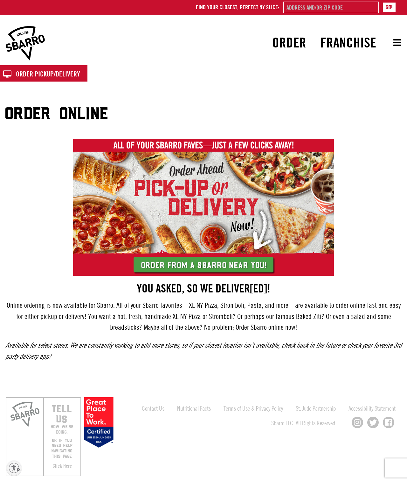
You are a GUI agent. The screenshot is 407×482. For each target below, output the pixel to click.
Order (289, 42)
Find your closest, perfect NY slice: (237, 7)
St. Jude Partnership (316, 408)
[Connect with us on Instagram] (357, 422)
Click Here (62, 466)
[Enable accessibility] (14, 468)
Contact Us (153, 408)
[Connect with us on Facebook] (388, 422)
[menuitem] (289, 42)
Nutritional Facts (194, 408)
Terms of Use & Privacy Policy (253, 408)
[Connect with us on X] (373, 422)
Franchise (348, 42)
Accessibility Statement (372, 408)
